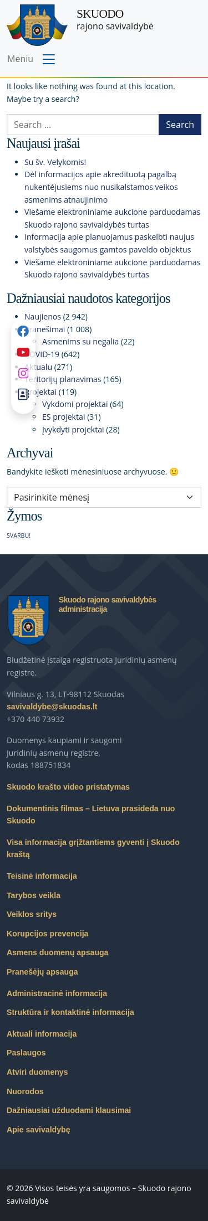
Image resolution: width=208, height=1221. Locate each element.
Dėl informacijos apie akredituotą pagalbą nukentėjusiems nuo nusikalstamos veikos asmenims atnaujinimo (101, 186)
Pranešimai (44, 329)
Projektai (40, 392)
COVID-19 (41, 354)
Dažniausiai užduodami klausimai (69, 1110)
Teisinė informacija (42, 876)
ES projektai (63, 416)
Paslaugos (26, 1052)
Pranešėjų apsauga (42, 971)
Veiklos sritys (32, 914)
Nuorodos (25, 1091)
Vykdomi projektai (75, 404)
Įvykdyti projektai (73, 429)
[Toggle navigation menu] (32, 59)
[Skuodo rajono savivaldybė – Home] (37, 25)
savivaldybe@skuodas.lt (52, 706)
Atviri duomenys (37, 1072)
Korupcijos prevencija (47, 933)
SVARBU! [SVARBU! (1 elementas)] (19, 535)
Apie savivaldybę (38, 1129)
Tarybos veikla (33, 895)
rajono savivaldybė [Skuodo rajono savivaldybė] (115, 19)
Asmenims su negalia (80, 341)
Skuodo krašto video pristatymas (68, 786)
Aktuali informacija (42, 1033)
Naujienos (42, 316)
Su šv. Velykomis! (55, 162)
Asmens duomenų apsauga (57, 952)
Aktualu (38, 367)
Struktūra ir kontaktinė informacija (70, 1012)
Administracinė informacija (57, 993)
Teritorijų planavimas (63, 379)
